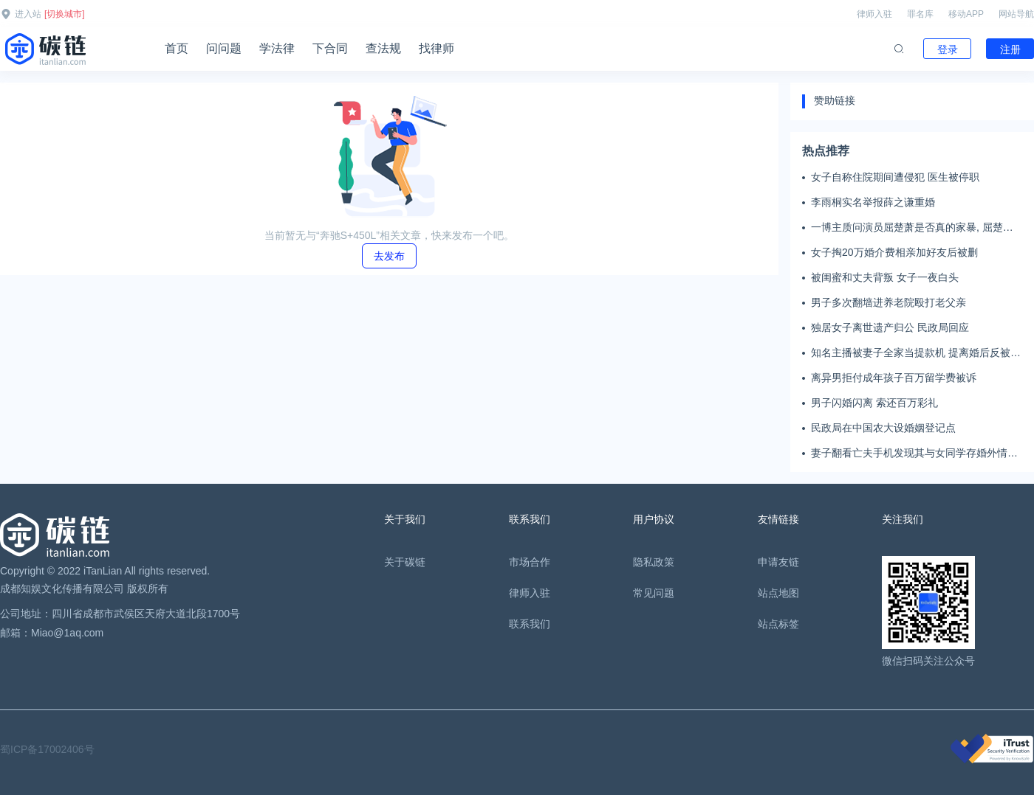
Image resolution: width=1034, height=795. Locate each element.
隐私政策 (653, 562)
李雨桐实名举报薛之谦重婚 (873, 202)
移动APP (966, 14)
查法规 (383, 48)
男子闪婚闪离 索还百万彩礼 (874, 403)
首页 (176, 48)
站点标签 (778, 624)
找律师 (436, 48)
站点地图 (778, 593)
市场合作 (529, 562)
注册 (1010, 49)
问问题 (224, 48)
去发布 (389, 256)
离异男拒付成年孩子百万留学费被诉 (893, 377)
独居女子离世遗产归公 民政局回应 (890, 327)
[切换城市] (64, 14)
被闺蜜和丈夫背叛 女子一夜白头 (885, 277)
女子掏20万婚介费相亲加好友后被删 (894, 252)
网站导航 (1016, 14)
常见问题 (653, 593)
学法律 (277, 48)
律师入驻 (874, 14)
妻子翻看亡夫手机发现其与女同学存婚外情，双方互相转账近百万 (914, 453)
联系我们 (529, 624)
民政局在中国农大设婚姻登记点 (883, 428)
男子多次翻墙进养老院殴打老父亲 (888, 302)
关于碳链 (404, 562)
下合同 (330, 48)
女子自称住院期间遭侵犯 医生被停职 (895, 177)
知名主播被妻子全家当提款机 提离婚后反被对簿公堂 (916, 353)
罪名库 (920, 14)
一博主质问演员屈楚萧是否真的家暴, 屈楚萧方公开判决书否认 (912, 228)
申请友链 (778, 562)
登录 (947, 49)
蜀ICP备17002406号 (47, 749)
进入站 (28, 14)
